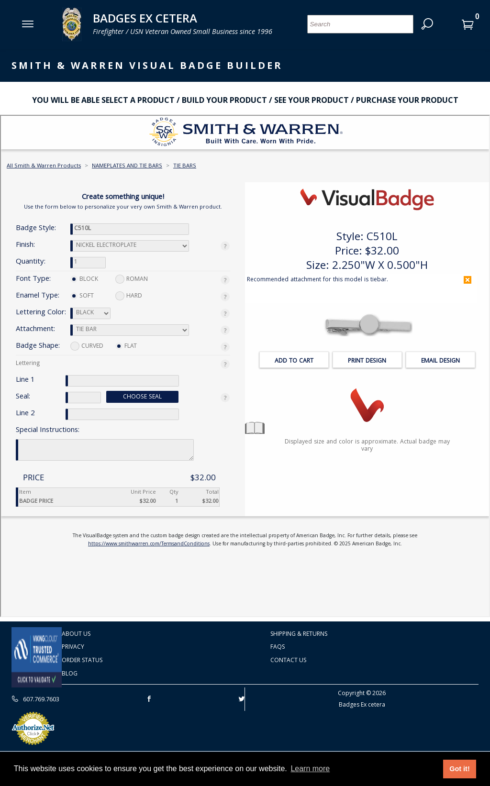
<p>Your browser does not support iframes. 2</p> (245, 366)
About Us (76, 634)
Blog (70, 673)
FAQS (277, 646)
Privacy (73, 646)
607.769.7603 (35, 699)
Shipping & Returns (298, 634)
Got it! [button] (459, 769)
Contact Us (288, 660)
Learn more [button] (310, 768)
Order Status (82, 660)
